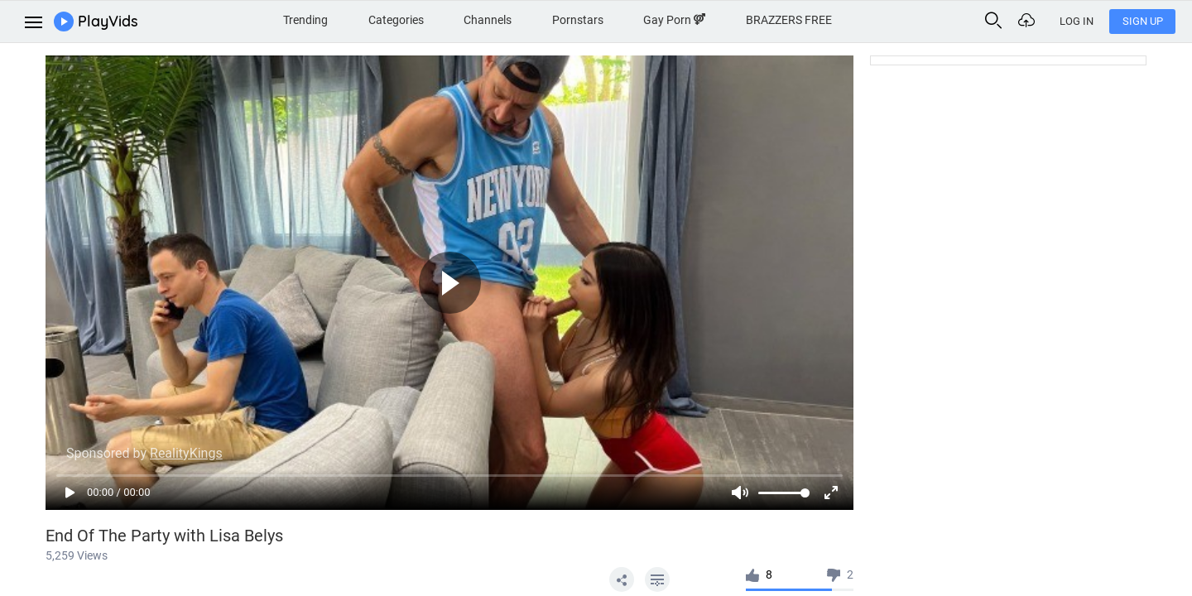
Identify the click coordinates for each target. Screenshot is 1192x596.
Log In (1076, 21)
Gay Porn (674, 19)
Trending (305, 19)
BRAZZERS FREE (789, 19)
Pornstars (577, 19)
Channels (488, 19)
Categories (396, 19)
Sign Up (1142, 21)
